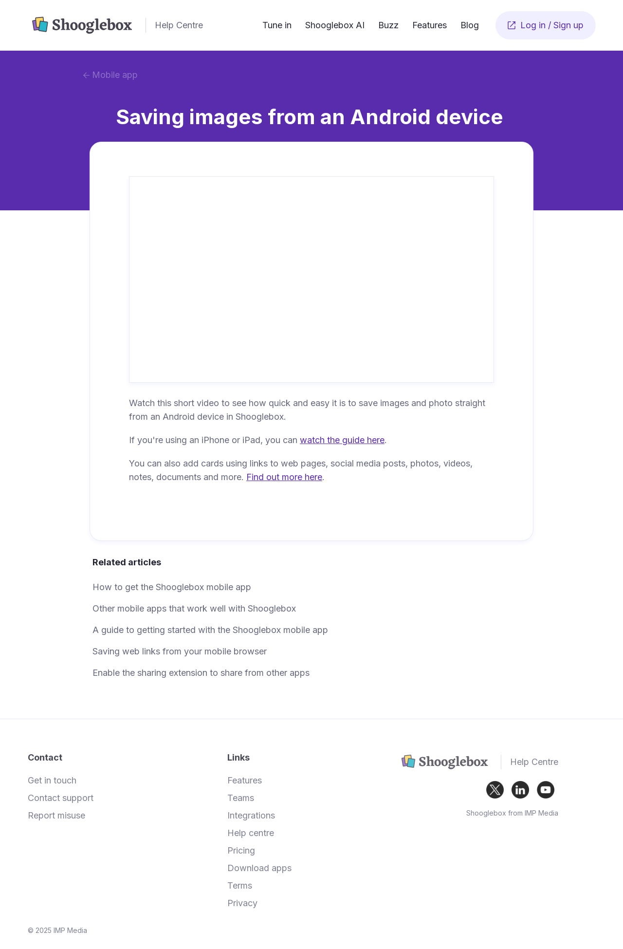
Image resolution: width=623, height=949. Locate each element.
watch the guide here (342, 440)
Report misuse (56, 815)
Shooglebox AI (335, 25)
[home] (142, 25)
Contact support (60, 798)
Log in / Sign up (546, 25)
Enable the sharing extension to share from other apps (201, 673)
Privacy (242, 903)
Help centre (250, 833)
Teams (240, 798)
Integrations (251, 815)
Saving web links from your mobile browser (179, 651)
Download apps (259, 868)
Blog (469, 25)
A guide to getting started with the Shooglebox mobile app (210, 630)
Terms (239, 886)
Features (429, 25)
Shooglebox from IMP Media (512, 813)
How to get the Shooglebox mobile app (171, 587)
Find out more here (284, 477)
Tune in (277, 25)
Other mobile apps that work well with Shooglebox (194, 608)
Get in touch (52, 780)
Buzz (388, 25)
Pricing (241, 851)
